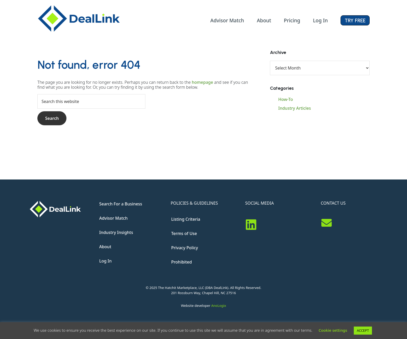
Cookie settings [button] (332, 330)
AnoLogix (218, 305)
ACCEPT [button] (363, 330)
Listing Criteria (185, 219)
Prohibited (181, 262)
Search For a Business (120, 204)
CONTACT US (333, 203)
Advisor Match (113, 218)
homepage (202, 82)
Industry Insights (116, 232)
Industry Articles (294, 108)
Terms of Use (184, 233)
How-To (285, 99)
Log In (105, 261)
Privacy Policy (184, 248)
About (105, 247)
